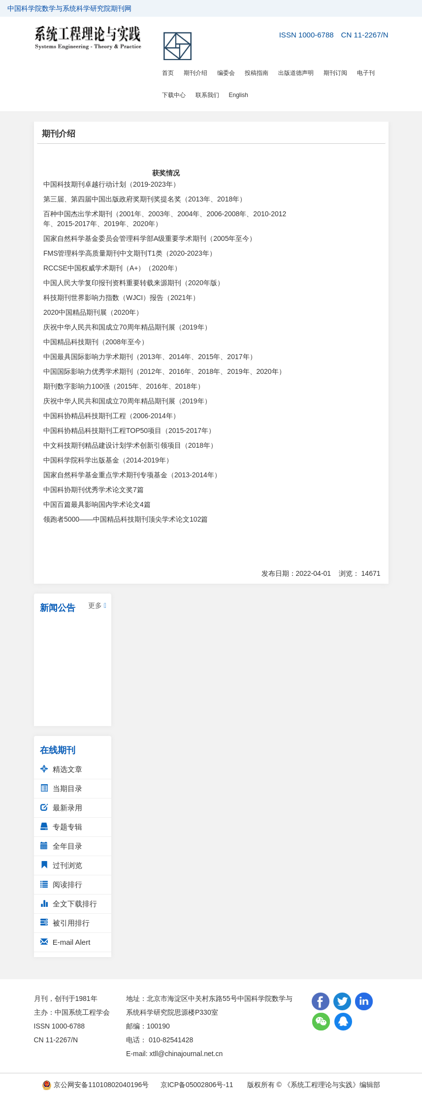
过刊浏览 (61, 865)
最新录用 (61, 807)
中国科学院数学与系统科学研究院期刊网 (69, 8)
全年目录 (61, 846)
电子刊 (366, 72)
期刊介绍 (195, 72)
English (238, 95)
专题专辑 (61, 827)
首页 (168, 72)
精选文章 (61, 769)
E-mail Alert (65, 942)
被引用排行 (65, 923)
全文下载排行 (68, 903)
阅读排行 (61, 884)
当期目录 (61, 788)
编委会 (226, 72)
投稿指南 (256, 72)
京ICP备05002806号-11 (197, 1085)
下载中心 (174, 95)
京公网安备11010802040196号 (95, 1085)
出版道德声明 (296, 72)
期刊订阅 (335, 72)
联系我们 (207, 95)
